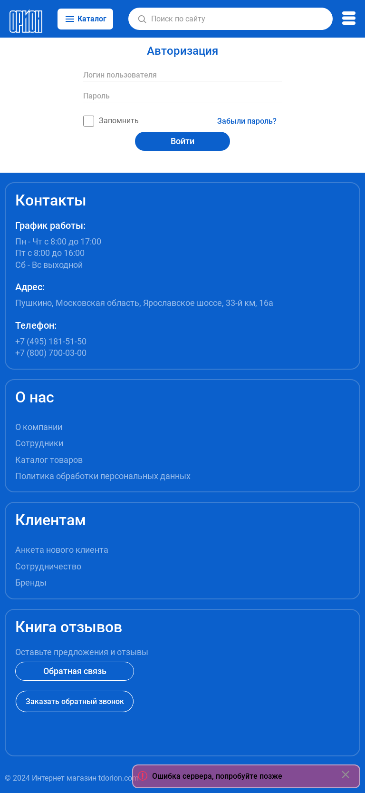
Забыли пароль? (247, 121)
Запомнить (111, 121)
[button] (142, 19)
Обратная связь (74, 671)
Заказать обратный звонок (75, 701)
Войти (182, 141)
